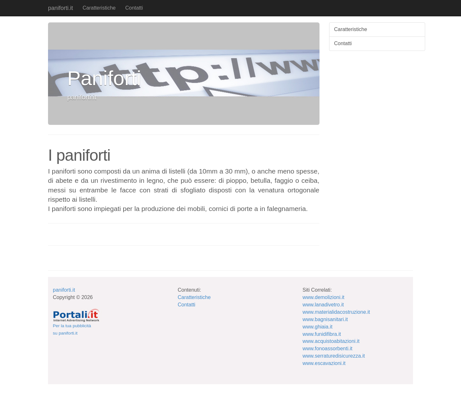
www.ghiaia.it (317, 326)
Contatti (134, 8)
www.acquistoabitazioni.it (331, 341)
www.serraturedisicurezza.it (334, 356)
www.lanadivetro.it (323, 304)
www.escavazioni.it (324, 363)
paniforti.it (60, 8)
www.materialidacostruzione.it (336, 312)
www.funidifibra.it (322, 334)
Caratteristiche (99, 8)
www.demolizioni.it (323, 297)
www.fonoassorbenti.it (327, 348)
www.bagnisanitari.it (325, 319)
